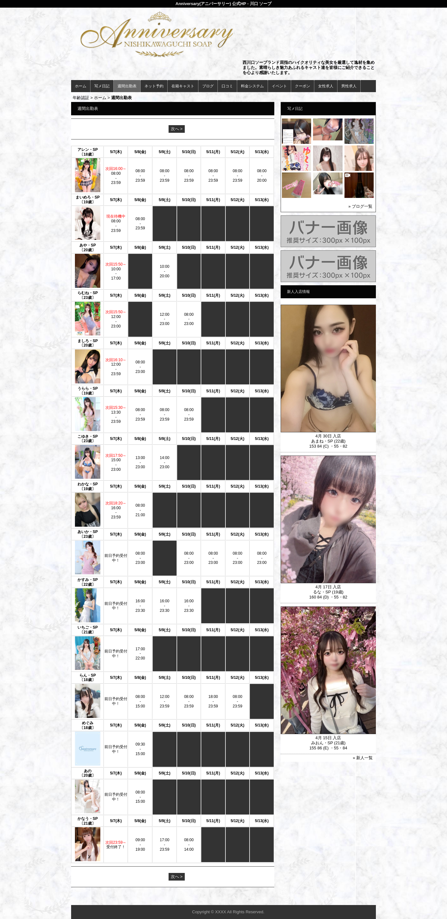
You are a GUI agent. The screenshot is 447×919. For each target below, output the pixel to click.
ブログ (208, 86)
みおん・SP (322, 742)
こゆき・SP (87, 436)
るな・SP (322, 592)
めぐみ (87, 723)
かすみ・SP (87, 580)
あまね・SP (322, 441)
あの (87, 771)
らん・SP (87, 675)
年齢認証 (81, 97)
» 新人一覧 (363, 757)
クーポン (302, 86)
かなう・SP (87, 818)
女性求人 (325, 86)
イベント (279, 86)
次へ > (177, 128)
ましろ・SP (87, 341)
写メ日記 (102, 86)
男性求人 (349, 86)
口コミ (227, 86)
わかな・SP (87, 484)
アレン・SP (87, 149)
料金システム (252, 86)
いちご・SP (87, 627)
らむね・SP (87, 293)
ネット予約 (153, 86)
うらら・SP (87, 388)
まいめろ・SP (88, 197)
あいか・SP (87, 532)
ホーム (80, 86)
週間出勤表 (127, 86)
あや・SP (87, 245)
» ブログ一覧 (360, 206)
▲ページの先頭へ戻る (352, 899)
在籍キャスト (182, 86)
